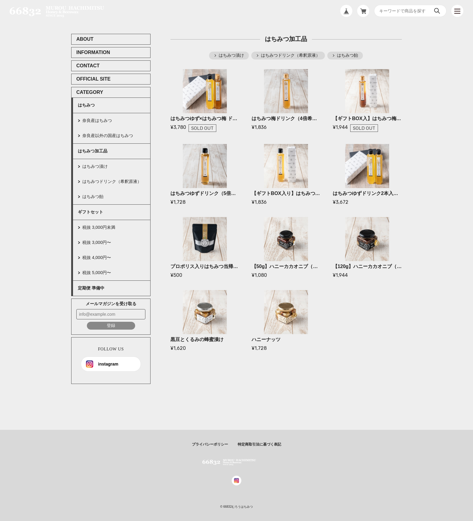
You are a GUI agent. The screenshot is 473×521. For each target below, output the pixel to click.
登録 (111, 325)
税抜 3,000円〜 (96, 242)
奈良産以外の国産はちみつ (107, 135)
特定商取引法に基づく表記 (259, 444)
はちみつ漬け (95, 166)
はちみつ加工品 (92, 151)
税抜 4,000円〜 (96, 257)
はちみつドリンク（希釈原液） (111, 181)
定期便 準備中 (91, 288)
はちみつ (86, 105)
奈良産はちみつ (97, 120)
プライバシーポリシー (210, 444)
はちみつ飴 (92, 196)
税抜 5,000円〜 (96, 272)
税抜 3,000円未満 (98, 227)
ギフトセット (90, 211)
